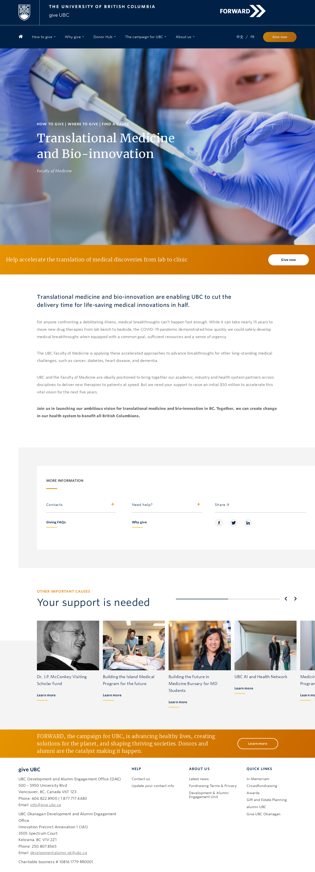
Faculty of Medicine (54, 171)
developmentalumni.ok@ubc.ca (58, 846)
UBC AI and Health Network (261, 670)
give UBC (29, 763)
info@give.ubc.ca (45, 799)
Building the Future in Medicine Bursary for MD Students (193, 677)
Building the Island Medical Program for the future (128, 674)
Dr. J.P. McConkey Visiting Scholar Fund (62, 674)
